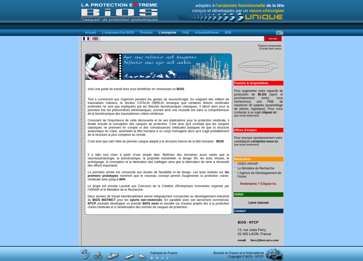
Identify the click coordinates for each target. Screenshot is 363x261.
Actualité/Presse (207, 32)
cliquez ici (269, 112)
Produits (146, 32)
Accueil (90, 32)
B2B (228, 32)
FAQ (185, 32)
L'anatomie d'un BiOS (118, 32)
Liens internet (259, 203)
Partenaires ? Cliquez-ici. (258, 184)
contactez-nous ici (264, 141)
